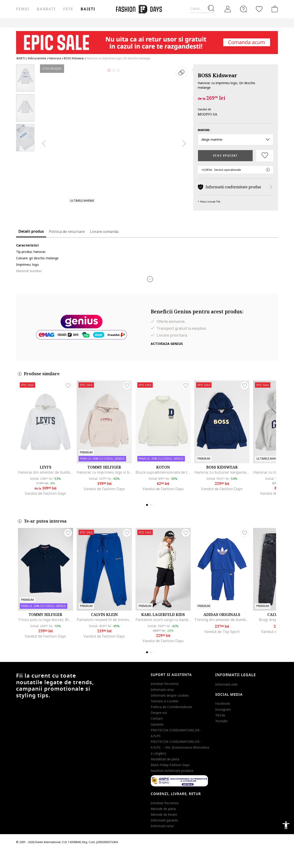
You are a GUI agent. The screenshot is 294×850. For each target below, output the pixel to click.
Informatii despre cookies (170, 695)
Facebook (222, 703)
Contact (157, 718)
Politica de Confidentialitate (171, 707)
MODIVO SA (207, 114)
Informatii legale (235, 675)
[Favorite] (259, 9)
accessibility (286, 825)
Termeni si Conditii (164, 701)
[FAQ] (243, 9)
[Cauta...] (202, 8)
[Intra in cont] (228, 9)
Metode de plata (163, 809)
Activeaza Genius (167, 343)
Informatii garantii (164, 820)
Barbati (46, 9)
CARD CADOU (166, 23)
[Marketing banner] (147, 40)
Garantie (157, 724)
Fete (68, 9)
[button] (150, 279)
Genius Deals (124, 23)
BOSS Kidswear (217, 75)
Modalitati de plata (165, 759)
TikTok (220, 715)
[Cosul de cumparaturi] (274, 9)
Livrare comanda (104, 231)
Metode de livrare (164, 814)
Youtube (221, 721)
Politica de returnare (67, 231)
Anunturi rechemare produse (172, 770)
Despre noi (159, 712)
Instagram (223, 709)
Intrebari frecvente (165, 683)
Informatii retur (162, 689)
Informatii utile (226, 684)
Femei (22, 9)
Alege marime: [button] (235, 139)
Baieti (88, 9)
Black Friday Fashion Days (170, 765)
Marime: (204, 130)
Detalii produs (31, 231)
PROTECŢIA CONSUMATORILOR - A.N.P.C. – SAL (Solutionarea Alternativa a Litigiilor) (180, 747)
